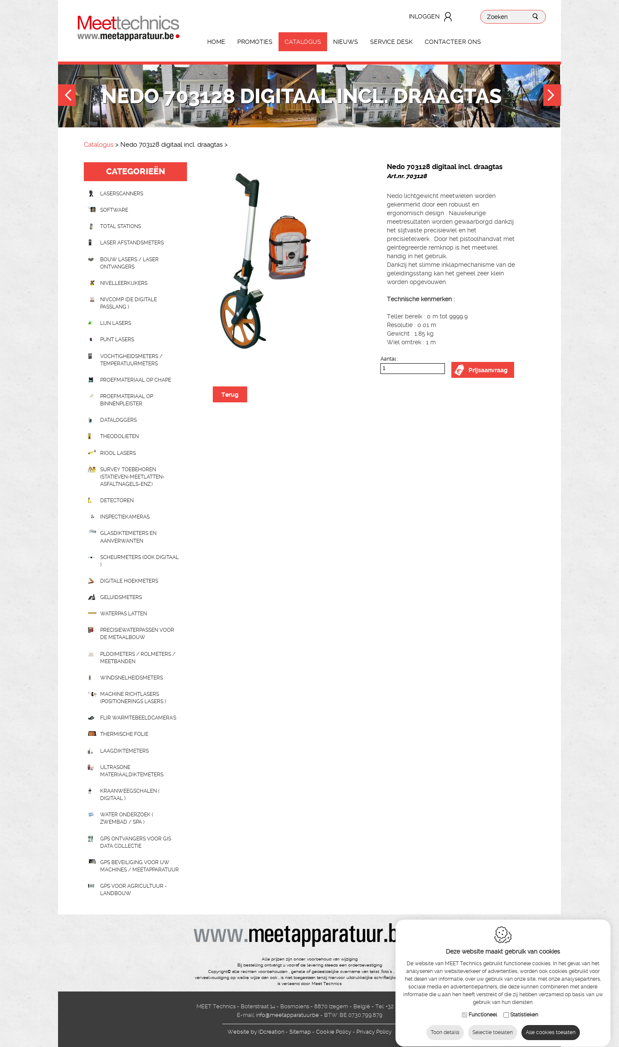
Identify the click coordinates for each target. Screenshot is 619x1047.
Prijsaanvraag (488, 370)
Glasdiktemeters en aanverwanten (128, 537)
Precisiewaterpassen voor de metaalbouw (137, 633)
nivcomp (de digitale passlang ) (128, 303)
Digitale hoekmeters (129, 581)
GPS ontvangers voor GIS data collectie (135, 842)
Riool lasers (118, 453)
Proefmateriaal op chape (135, 380)
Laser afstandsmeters (132, 243)
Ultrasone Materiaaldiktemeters (131, 771)
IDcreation (255, 1031)
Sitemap (300, 1031)
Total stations (120, 226)
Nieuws (345, 41)
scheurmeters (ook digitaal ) (139, 561)
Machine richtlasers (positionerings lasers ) (133, 697)
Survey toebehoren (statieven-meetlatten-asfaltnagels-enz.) (132, 476)
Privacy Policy (374, 1031)
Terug (230, 394)
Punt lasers (117, 340)
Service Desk (391, 41)
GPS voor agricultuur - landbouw (133, 889)
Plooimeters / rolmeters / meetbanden (137, 657)
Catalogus (303, 41)
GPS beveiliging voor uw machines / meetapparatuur (139, 866)
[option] (283, 259)
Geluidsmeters (121, 597)
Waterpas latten (123, 614)
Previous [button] (67, 96)
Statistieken (524, 1015)
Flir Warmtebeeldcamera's (138, 718)
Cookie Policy (333, 1031)
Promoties (255, 41)
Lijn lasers (115, 323)
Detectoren (117, 500)
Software (114, 210)
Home (216, 41)
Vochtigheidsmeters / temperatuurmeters (131, 360)
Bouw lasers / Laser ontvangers (129, 263)
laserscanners (121, 194)
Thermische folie (124, 734)
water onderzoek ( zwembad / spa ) (126, 818)
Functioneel (483, 1015)
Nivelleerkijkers (123, 283)
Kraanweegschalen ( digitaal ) (129, 794)
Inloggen (424, 16)
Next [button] (552, 96)
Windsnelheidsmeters (131, 678)
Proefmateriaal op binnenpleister (126, 400)
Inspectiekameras (125, 517)
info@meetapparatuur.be (287, 1015)
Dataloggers (118, 420)
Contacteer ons (453, 41)
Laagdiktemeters (124, 751)
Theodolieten (119, 436)
